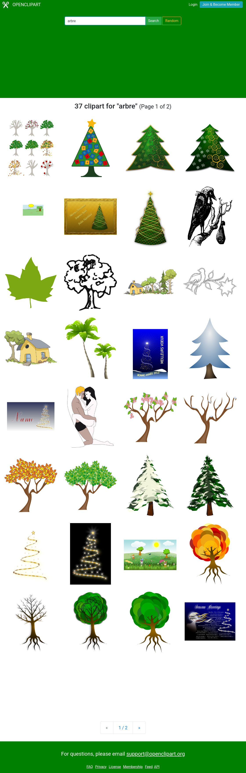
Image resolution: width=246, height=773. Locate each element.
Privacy (101, 767)
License (115, 767)
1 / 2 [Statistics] (123, 727)
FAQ (90, 767)
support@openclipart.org (155, 754)
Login (193, 4)
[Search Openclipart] (105, 21)
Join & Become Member (221, 4)
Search (153, 21)
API (156, 767)
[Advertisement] (123, 61)
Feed (149, 767)
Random (171, 21)
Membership (133, 767)
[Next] (139, 728)
